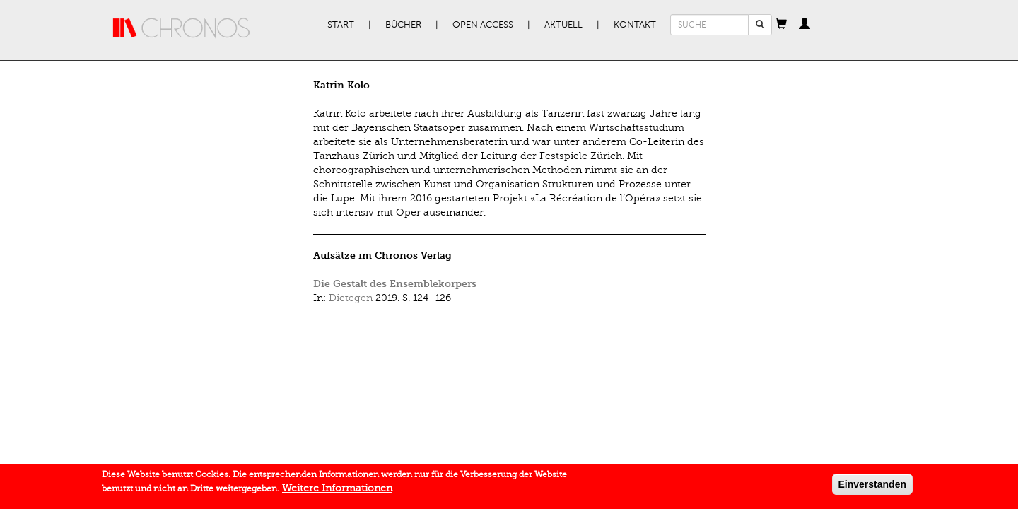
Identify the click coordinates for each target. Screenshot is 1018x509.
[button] (781, 24)
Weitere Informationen (337, 489)
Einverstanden (872, 485)
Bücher (403, 25)
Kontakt (635, 25)
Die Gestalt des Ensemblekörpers (394, 284)
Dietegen (351, 298)
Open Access (482, 25)
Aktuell (563, 25)
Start (340, 25)
